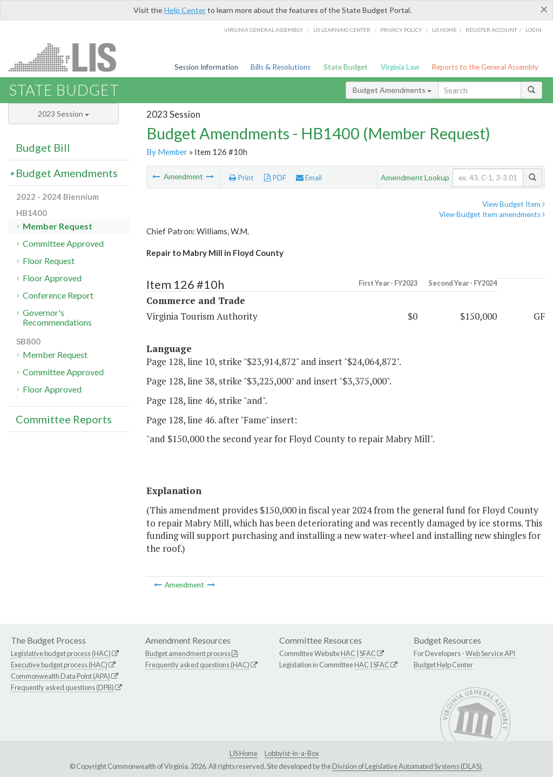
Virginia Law (400, 67)
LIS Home (244, 753)
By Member (166, 152)
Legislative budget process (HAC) (61, 653)
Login (533, 29)
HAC (348, 653)
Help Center (185, 10)
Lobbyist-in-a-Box (292, 753)
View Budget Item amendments (492, 214)
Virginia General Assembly (263, 29)
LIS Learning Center (341, 29)
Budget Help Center (443, 664)
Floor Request (49, 260)
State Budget (345, 67)
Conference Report (58, 295)
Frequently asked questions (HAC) (197, 664)
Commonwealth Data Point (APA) (60, 676)
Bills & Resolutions (281, 67)
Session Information (206, 67)
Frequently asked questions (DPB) (62, 687)
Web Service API (490, 653)
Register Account (491, 29)
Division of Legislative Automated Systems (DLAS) (407, 766)
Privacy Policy (401, 29)
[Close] (544, 9)
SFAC (368, 653)
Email (309, 177)
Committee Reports (64, 419)
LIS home (444, 29)
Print (241, 177)
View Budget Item (513, 204)
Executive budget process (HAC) (59, 664)
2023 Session (63, 113)
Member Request (57, 226)
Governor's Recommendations (57, 317)
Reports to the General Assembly (484, 67)
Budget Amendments (392, 89)
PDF (275, 177)
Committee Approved (63, 243)
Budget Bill (43, 147)
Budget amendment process (188, 653)
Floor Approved (52, 278)
